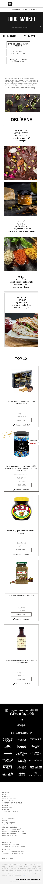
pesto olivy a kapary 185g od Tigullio (21, 596)
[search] (40, 27)
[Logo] (21, 19)
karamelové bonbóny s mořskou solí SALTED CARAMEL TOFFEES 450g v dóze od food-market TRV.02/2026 (21, 468)
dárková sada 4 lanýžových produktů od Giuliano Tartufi (21, 402)
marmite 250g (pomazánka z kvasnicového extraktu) (21, 532)
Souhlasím (36, 879)
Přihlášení (16, 9)
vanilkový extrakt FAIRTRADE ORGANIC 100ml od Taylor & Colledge (21, 661)
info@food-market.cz (17, 851)
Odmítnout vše (23, 879)
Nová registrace (30, 9)
